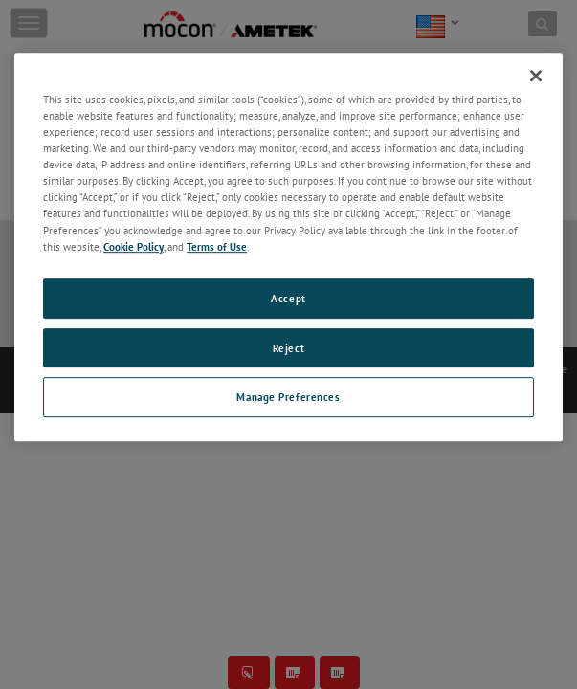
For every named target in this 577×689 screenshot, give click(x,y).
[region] (288, 247)
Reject (288, 348)
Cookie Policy (133, 246)
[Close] (536, 76)
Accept (288, 298)
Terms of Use (217, 246)
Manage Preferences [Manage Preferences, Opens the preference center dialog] (288, 397)
